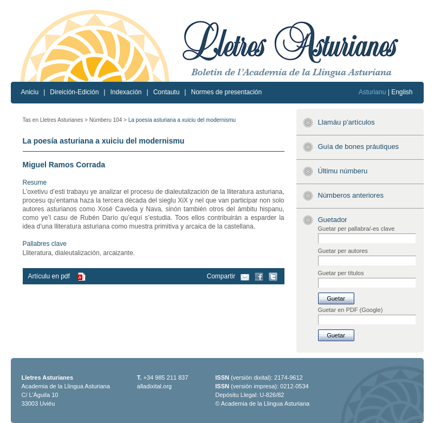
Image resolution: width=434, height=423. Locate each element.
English (401, 92)
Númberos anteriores (351, 195)
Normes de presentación (226, 92)
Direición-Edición (74, 92)
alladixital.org (154, 386)
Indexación (125, 92)
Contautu (166, 92)
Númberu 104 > (108, 120)
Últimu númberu (343, 171)
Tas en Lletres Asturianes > (55, 120)
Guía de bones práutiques (358, 146)
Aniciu (30, 92)
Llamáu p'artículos (346, 122)
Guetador (332, 220)
